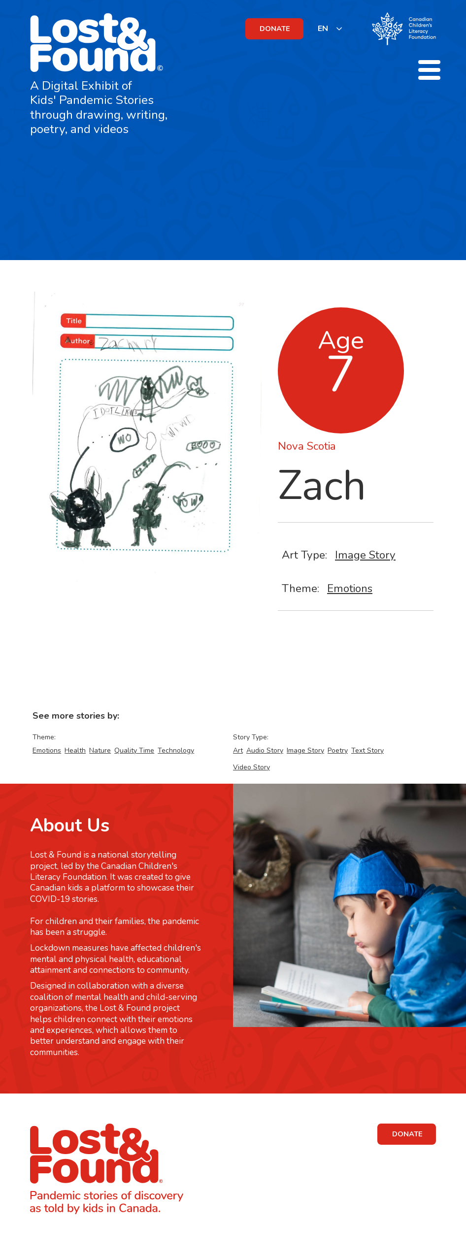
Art (238, 750)
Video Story (251, 767)
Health (75, 750)
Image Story (365, 555)
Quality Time (134, 750)
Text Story (367, 750)
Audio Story (264, 750)
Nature (100, 750)
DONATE (275, 28)
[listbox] (330, 28)
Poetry (338, 750)
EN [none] (323, 28)
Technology (176, 750)
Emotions (349, 588)
